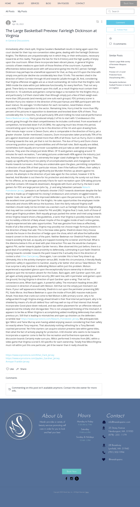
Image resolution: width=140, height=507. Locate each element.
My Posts (22, 11)
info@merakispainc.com (119, 421)
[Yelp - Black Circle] (77, 479)
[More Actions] (100, 21)
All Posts (10, 11)
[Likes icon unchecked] (7, 369)
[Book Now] (128, 3)
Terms (87, 492)
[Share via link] (21, 369)
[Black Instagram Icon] (72, 479)
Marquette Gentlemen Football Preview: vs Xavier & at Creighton (120, 85)
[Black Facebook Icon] (66, 479)
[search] (120, 11)
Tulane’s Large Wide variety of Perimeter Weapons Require (119, 64)
